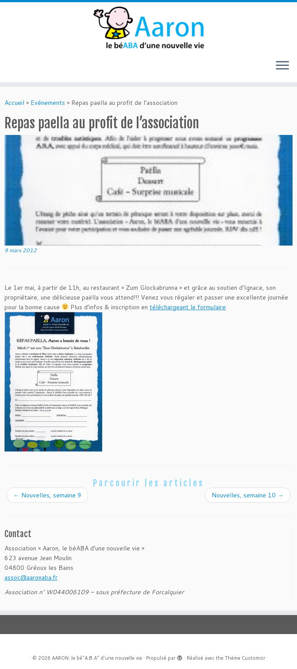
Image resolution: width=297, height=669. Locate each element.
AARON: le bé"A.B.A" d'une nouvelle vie (97, 657)
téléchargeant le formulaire (188, 307)
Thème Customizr (245, 657)
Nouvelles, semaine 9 (47, 495)
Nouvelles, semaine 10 (248, 495)
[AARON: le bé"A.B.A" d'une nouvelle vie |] (148, 27)
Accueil (14, 102)
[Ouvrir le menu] (282, 66)
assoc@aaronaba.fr (31, 577)
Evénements (48, 102)
